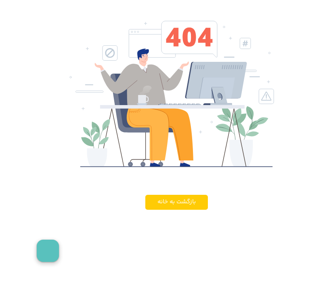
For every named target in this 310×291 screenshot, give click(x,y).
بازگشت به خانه (155, 202)
